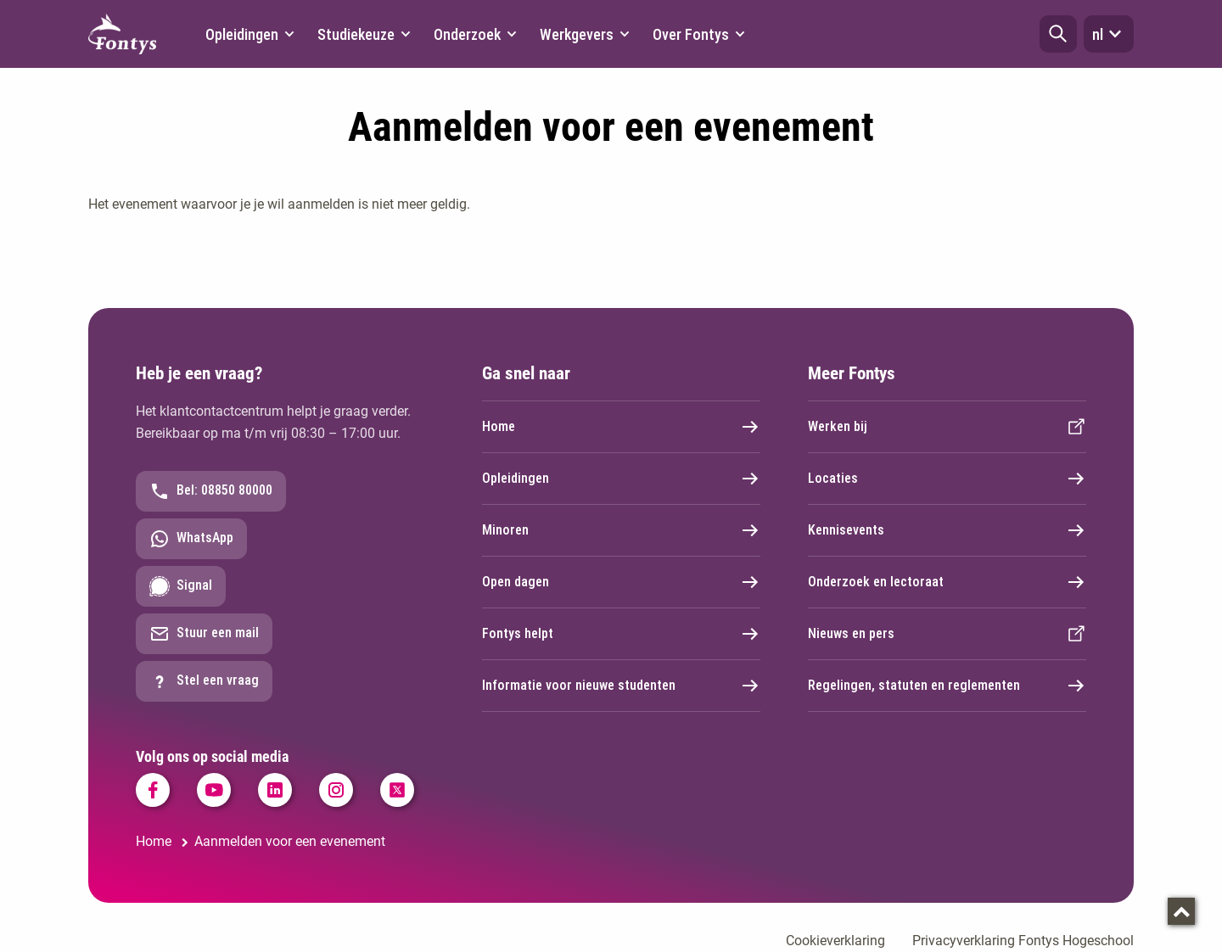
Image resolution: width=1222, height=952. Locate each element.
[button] (1058, 34)
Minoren (621, 530)
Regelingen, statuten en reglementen (947, 685)
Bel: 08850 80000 (210, 491)
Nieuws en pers (947, 634)
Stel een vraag (204, 681)
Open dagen (621, 582)
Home (621, 427)
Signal (180, 586)
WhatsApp (191, 539)
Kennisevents (947, 530)
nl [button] (1108, 34)
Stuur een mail (204, 634)
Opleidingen (621, 478)
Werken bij (947, 427)
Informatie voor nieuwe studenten (621, 685)
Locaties (947, 478)
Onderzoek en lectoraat (947, 582)
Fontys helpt (621, 634)
